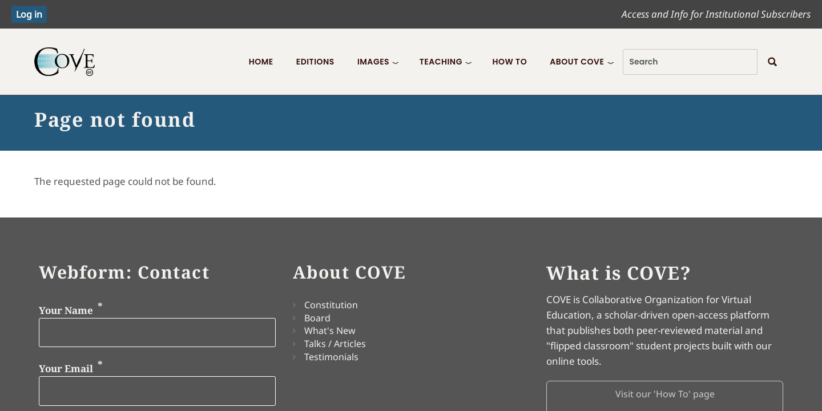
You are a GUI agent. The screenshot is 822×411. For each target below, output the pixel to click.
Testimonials (331, 356)
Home (261, 61)
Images (373, 61)
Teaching (441, 61)
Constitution (331, 305)
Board (317, 318)
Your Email (66, 368)
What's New (330, 330)
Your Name (66, 309)
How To (509, 61)
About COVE (577, 61)
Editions (315, 61)
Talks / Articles (335, 343)
